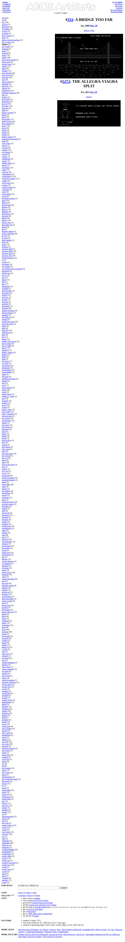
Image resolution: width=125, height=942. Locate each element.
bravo (4, 130)
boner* (4, 128)
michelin (5, 508)
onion (4, 572)
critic (4, 194)
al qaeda (5, 35)
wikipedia (6, 845)
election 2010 (7, 255)
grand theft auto (8, 323)
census (4, 158)
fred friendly (7, 293)
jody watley (6, 414)
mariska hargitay (8, 482)
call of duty (6, 145)
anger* (4, 57)
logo (3, 464)
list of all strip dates (35, 911)
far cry (4, 277)
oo (41, 931)
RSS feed (32, 913)
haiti (3, 330)
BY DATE (118, 6)
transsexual (6, 799)
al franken (6, 31)
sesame (4, 700)
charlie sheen (7, 165)
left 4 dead (6, 458)
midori (4, 510)
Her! (58, 931)
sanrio (4, 680)
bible (4, 112)
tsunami (5, 812)
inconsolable (7, 374)
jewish (4, 409)
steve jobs (6, 752)
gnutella (5, 317)
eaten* (4, 246)
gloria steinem (7, 315)
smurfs (4, 724)
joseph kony (6, 422)
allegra (86, 32)
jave (3, 400)
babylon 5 (6, 88)
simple (4, 713)
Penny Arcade (101, 931)
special (4, 733)
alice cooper (6, 37)
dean (3, 202)
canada (4, 152)
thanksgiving (7, 779)
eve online (6, 268)
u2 (3, 816)
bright (4, 134)
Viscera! (52, 931)
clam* (4, 172)
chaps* (4, 163)
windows (5, 849)
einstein (5, 249)
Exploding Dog (89, 931)
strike (4, 755)
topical (4, 796)
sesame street (7, 702)
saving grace (7, 686)
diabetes (5, 213)
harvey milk (6, 348)
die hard (5, 218)
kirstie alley (6, 442)
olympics (5, 570)
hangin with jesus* (9, 343)
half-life (5, 332)
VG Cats (110, 931)
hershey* (5, 352)
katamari (5, 431)
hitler (4, 359)
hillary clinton (7, 354)
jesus (4, 407)
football (5, 290)
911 (3, 24)
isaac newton (7, 389)
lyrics (4, 475)
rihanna (5, 667)
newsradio (6, 550)
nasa (3, 537)
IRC (35, 894)
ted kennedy (6, 770)
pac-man (5, 585)
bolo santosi (6, 125)
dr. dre (4, 238)
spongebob (6, 737)
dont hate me (7, 227)
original (5, 576)
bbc (3, 97)
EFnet (28, 894)
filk (3, 284)
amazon (5, 51)
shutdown (5, 711)
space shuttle (7, 730)
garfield (5, 306)
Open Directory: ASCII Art (73, 936)
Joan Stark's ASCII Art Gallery (30, 938)
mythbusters (6, 530)
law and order (7, 455)
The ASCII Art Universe (52, 938)
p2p (3, 583)
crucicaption (6, 196)
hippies (4, 356)
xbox (4, 876)
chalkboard (6, 161)
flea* (4, 286)
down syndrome (8, 235)
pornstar (5, 634)
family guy (6, 275)
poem (4, 620)
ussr (3, 823)
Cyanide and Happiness (34, 934)
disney (4, 222)
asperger (5, 79)
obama (4, 561)
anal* (4, 53)
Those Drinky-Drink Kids (71, 931)
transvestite (6, 801)
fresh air (5, 299)
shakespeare (6, 704)
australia (5, 86)
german (5, 310)
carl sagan (6, 154)
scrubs (4, 691)
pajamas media (8, 587)
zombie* (5, 882)
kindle (4, 438)
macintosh (6, 477)
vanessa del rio (7, 827)
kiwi (3, 444)
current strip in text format (42, 905)
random (37, 900)
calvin (4, 147)
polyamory (6, 627)
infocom (5, 378)
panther (5, 590)
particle (5, 592)
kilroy (4, 436)
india (4, 376)
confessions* (7, 178)
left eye (5, 460)
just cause (6, 427)
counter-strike (7, 189)
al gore (4, 33)
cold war (5, 174)
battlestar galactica (9, 95)
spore (4, 739)
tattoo (4, 763)
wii (3, 838)
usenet (4, 821)
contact (4, 183)
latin (3, 453)
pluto (4, 618)
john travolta (7, 418)
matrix (4, 491)
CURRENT (7, 4)
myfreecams (6, 528)
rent (3, 662)
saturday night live (9, 684)
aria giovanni (7, 75)
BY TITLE (118, 4)
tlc (3, 788)
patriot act (6, 594)
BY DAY (119, 8)
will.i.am (5, 847)
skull (4, 719)
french (4, 297)
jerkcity (5, 405)
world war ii (6, 867)
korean (4, 447)
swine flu (5, 761)
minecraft (5, 515)
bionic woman (7, 114)
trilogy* (5, 805)
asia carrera (6, 77)
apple (4, 70)
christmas (5, 169)
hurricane (5, 363)
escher (4, 264)
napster (4, 535)
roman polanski (8, 671)
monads (5, 519)
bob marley (6, 121)
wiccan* (5, 836)
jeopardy (5, 403)
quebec (4, 647)
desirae (4, 209)
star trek (5, 744)
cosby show (6, 185)
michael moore (8, 506)
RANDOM (6, 6)
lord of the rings (8, 466)
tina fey (5, 785)
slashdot (5, 722)
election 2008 (7, 253)
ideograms (6, 370)
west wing (6, 834)
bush (3, 143)
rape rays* (6, 656)
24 (3, 22)
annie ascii (6, 64)
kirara (4, 440)
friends (4, 301)
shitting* (5, 708)
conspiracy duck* (9, 180)
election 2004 (7, 251)
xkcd (4, 878)
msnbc (4, 524)
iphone (4, 383)
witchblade (6, 854)
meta (4, 502)
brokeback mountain (10, 141)
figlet (4, 282)
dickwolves (6, 216)
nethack (5, 546)
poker (4, 625)
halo (3, 337)
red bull (5, 658)
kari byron (6, 429)
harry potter (6, 345)
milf (3, 513)
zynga (4, 884)
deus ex (5, 211)
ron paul (5, 673)
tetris (4, 777)
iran (3, 385)
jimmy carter (7, 411)
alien (4, 40)
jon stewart (6, 420)
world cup (6, 862)
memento (5, 499)
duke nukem (6, 242)
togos (4, 790)
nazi (3, 539)
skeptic (4, 717)
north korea (6, 557)
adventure (6, 29)
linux (4, 462)
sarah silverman (8, 682)
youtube (5, 880)
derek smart (6, 207)
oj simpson (6, 565)
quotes (36, 918)
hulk (3, 361)
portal (4, 636)
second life (6, 695)
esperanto (5, 266)
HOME (5, 2)
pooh (4, 629)
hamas (4, 341)
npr (3, 559)
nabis (4, 532)
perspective (6, 607)
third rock (6, 783)
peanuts (5, 596)
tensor (4, 772)
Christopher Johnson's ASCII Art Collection (102, 936)
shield (4, 706)
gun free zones (7, 326)
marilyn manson (8, 480)
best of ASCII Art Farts (39, 902)
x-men (4, 873)
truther (4, 810)
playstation (6, 612)
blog (3, 119)
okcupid (5, 568)
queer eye (5, 649)
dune (4, 244)
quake (4, 645)
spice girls (6, 735)
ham (3, 339)
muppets (5, 526)
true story (5, 807)
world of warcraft (9, 865)
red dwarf (5, 660)
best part (5, 108)
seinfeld (5, 697)
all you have (6, 44)
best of (4, 106)
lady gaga (5, 451)
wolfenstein (6, 856)
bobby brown (7, 123)
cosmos (5, 187)
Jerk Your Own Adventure (28, 931)
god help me (6, 319)
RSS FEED (6, 10)
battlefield (6, 92)
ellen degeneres (8, 260)
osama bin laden (8, 581)
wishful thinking (8, 851)
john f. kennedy (8, 416)
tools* (4, 794)
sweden (5, 759)
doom (4, 229)
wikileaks (5, 843)
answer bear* (7, 66)
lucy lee (5, 473)
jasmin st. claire (8, 398)
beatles (4, 99)
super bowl (6, 757)
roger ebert (6, 669)
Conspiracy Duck (25, 897)
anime (4, 59)
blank (4, 117)
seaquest (5, 693)
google (4, 321)
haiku (4, 328)
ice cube (5, 365)
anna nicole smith (9, 62)
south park (6, 728)
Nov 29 (93, 102)
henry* (4, 350)
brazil (4, 132)
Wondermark (63, 934)
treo (3, 803)
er (2, 262)
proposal (5, 640)
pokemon (5, 623)
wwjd (4, 869)
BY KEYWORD (116, 12)
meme (4, 497)
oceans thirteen (8, 563)
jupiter (4, 425)
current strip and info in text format (42, 907)
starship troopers (8, 750)
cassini (4, 156)
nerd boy (5, 541)
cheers (4, 167)
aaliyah (4, 26)
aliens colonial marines (11, 42)
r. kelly (4, 651)
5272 (66, 91)
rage (3, 653)
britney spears (7, 139)
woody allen (6, 858)
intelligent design (8, 381)
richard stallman (8, 664)
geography (6, 308)
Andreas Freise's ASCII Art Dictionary (33, 936)
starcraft (5, 748)
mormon (5, 521)
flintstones (6, 288)
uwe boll (5, 825)
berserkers (6, 103)
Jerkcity (45, 931)
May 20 (93, 27)
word (4, 860)
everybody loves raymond (12, 271)
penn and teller (7, 601)
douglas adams (7, 233)
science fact (6, 689)
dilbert (4, 220)
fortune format (40, 909)
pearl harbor (6, 598)
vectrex (5, 829)
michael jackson (8, 504)
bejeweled (6, 101)
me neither (6, 493)
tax (3, 766)
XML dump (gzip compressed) (40, 916)
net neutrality (7, 543)
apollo (4, 68)
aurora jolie (6, 84)
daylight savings (8, 200)
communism (6, 176)
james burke (6, 396)
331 (70, 21)
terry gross (6, 774)
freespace (5, 295)
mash (4, 484)
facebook (5, 273)
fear (3, 279)
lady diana (6, 449)
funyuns (5, 304)
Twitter (37, 897)
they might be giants (10, 781)
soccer (4, 726)
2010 (4, 20)
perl (3, 605)
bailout (4, 90)
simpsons (5, 715)
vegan (4, 832)
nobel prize (6, 554)
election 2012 (7, 257)
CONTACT (7, 12)
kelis (3, 433)
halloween (6, 334)
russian (4, 675)
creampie (5, 191)
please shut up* (8, 614)
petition (5, 609)
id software (6, 367)
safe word (6, 678)
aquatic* (5, 73)
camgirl (5, 150)
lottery (4, 471)
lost (3, 469)
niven (4, 552)
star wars (5, 746)
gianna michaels (8, 312)
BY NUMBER (117, 2)
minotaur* (6, 517)
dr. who (5, 240)
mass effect (6, 486)
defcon (4, 205)
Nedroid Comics (51, 934)
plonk (4, 616)
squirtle (5, 741)
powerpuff (6, 638)
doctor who (6, 224)
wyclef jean (6, 871)
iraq (3, 387)
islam (4, 392)
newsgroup (6, 548)
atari (3, 81)
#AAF (20, 894)
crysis (4, 198)
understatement (8, 818)
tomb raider (6, 792)
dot (3, 231)
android (5, 55)
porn (3, 631)
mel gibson (6, 495)
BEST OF (6, 8)
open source (6, 574)
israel (4, 394)
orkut (4, 579)
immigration (6, 372)
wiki (3, 840)
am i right (5, 48)
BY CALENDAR (116, 10)
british (4, 136)
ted (3, 768)
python (4, 642)
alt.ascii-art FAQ (55, 936)
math (4, 488)
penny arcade (7, 603)
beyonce (5, 110)
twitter (4, 814)
